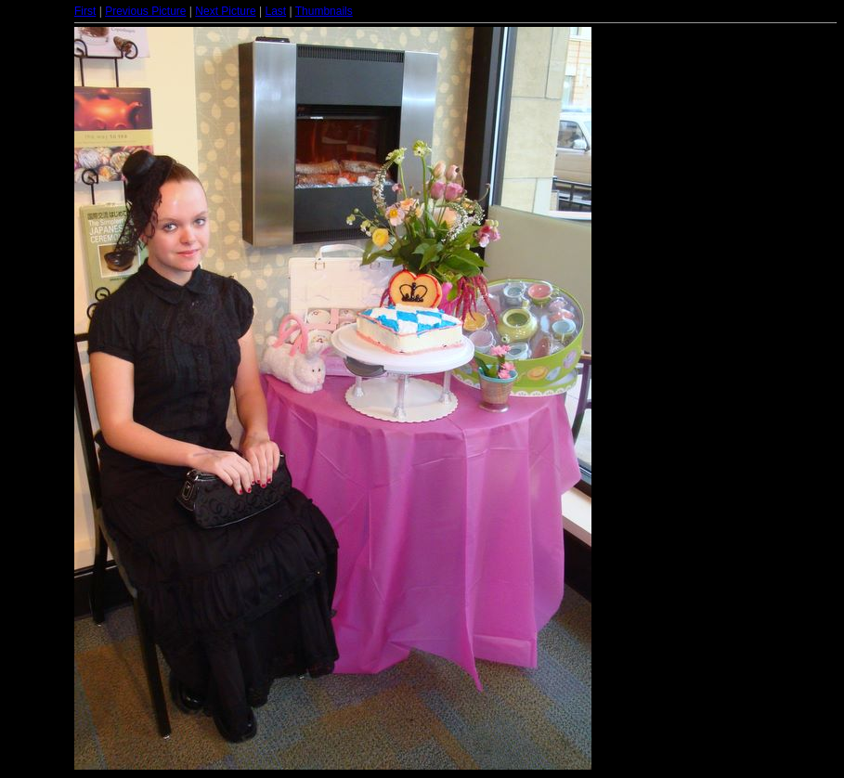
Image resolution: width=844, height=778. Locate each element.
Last (275, 11)
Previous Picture (145, 11)
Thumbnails (324, 11)
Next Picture (225, 11)
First (85, 11)
